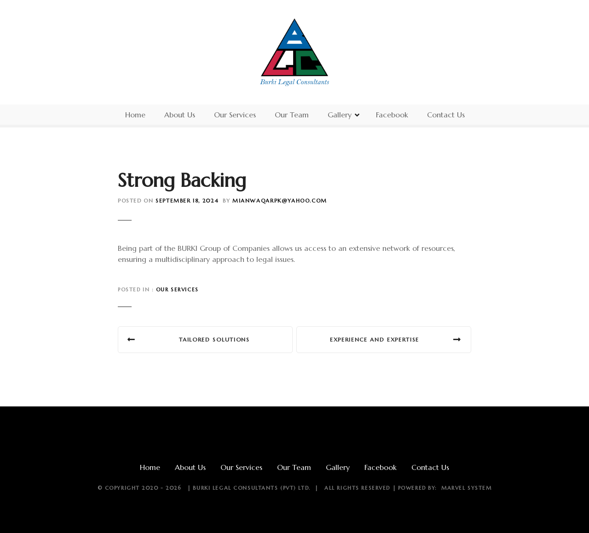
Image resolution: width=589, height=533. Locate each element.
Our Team (292, 114)
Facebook (392, 114)
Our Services (235, 114)
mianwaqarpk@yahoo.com (279, 200)
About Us (179, 114)
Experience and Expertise (374, 339)
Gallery (340, 114)
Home (135, 114)
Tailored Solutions (214, 339)
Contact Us (446, 114)
